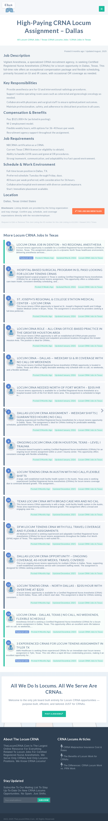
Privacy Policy (98, 815)
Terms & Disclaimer (79, 815)
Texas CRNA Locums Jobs (54, 39)
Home (27, 815)
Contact (61, 815)
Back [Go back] (8, 5)
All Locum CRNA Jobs (28, 39)
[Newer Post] (5, 410)
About (37, 815)
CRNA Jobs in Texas (80, 39)
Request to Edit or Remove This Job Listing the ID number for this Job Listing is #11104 (40, 222)
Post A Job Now (54, 707)
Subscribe (44, 793)
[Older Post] (102, 410)
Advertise (48, 815)
